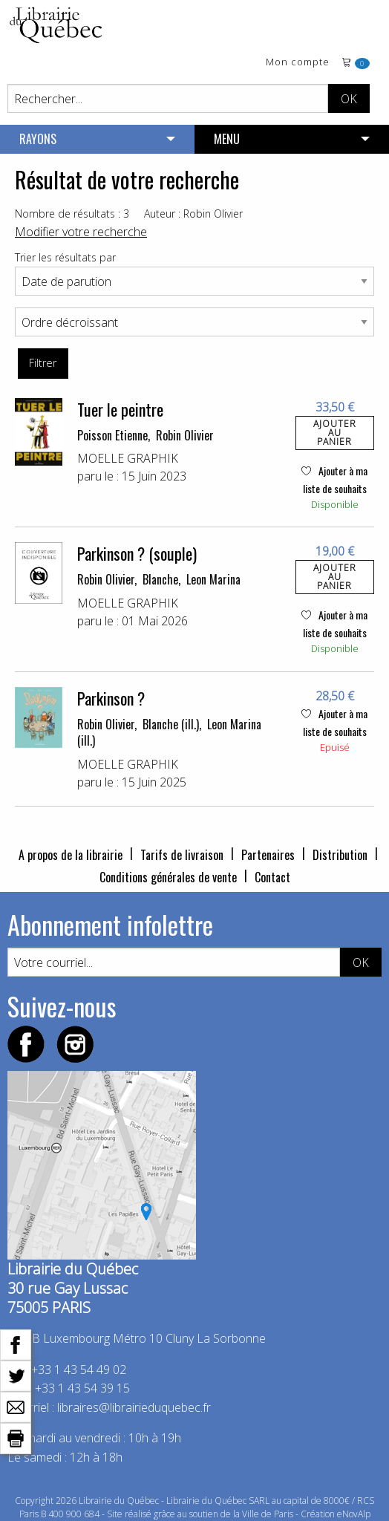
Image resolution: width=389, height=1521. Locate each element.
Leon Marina (213, 579)
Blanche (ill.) (171, 724)
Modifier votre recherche (81, 232)
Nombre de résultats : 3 (72, 213)
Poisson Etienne (112, 435)
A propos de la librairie (70, 855)
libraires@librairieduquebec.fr (134, 1407)
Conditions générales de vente (168, 877)
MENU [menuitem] (227, 139)
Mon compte (298, 62)
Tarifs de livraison (181, 855)
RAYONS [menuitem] (37, 139)
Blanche (160, 579)
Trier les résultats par (65, 257)
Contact (272, 877)
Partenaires (268, 855)
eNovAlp (353, 1514)
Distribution (340, 855)
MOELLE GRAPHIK (127, 458)
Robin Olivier (185, 435)
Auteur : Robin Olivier (193, 213)
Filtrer (42, 363)
